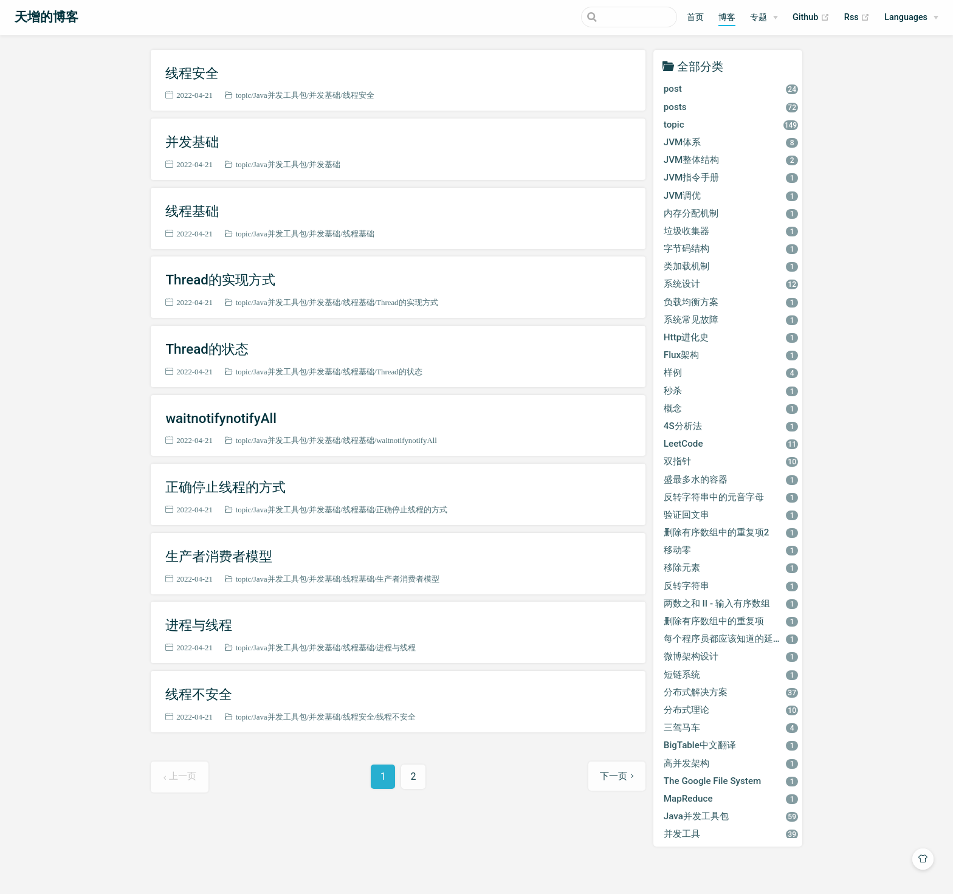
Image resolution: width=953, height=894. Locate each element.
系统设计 (731, 283)
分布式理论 (731, 709)
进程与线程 (198, 625)
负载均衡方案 (731, 302)
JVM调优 (731, 195)
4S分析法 (731, 426)
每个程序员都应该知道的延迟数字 (732, 638)
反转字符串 (731, 585)
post (731, 88)
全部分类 (700, 66)
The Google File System (731, 780)
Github (811, 17)
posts (731, 106)
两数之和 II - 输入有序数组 (731, 603)
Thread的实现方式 (220, 279)
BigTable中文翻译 (731, 745)
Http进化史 (731, 337)
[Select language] (911, 17)
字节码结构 (731, 248)
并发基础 (324, 95)
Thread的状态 (206, 349)
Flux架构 (731, 354)
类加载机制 (731, 266)
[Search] (615, 17)
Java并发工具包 (280, 95)
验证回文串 (731, 514)
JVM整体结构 (731, 159)
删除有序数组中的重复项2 (731, 532)
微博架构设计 (731, 656)
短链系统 (731, 674)
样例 (731, 372)
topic (244, 95)
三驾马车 (731, 727)
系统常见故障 (731, 319)
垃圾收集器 (731, 230)
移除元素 (731, 567)
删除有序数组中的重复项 (731, 621)
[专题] (764, 17)
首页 (695, 17)
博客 (726, 17)
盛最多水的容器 (731, 479)
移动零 (731, 550)
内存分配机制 (731, 213)
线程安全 (192, 73)
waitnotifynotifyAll (221, 418)
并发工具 (731, 833)
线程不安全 (198, 694)
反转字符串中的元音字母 (731, 497)
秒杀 (731, 390)
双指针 (731, 461)
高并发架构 (731, 763)
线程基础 (192, 211)
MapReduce (731, 798)
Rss (857, 17)
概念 (731, 408)
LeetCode (731, 443)
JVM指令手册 (731, 177)
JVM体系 (731, 142)
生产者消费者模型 (218, 556)
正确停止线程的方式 (225, 487)
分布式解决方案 (731, 692)
